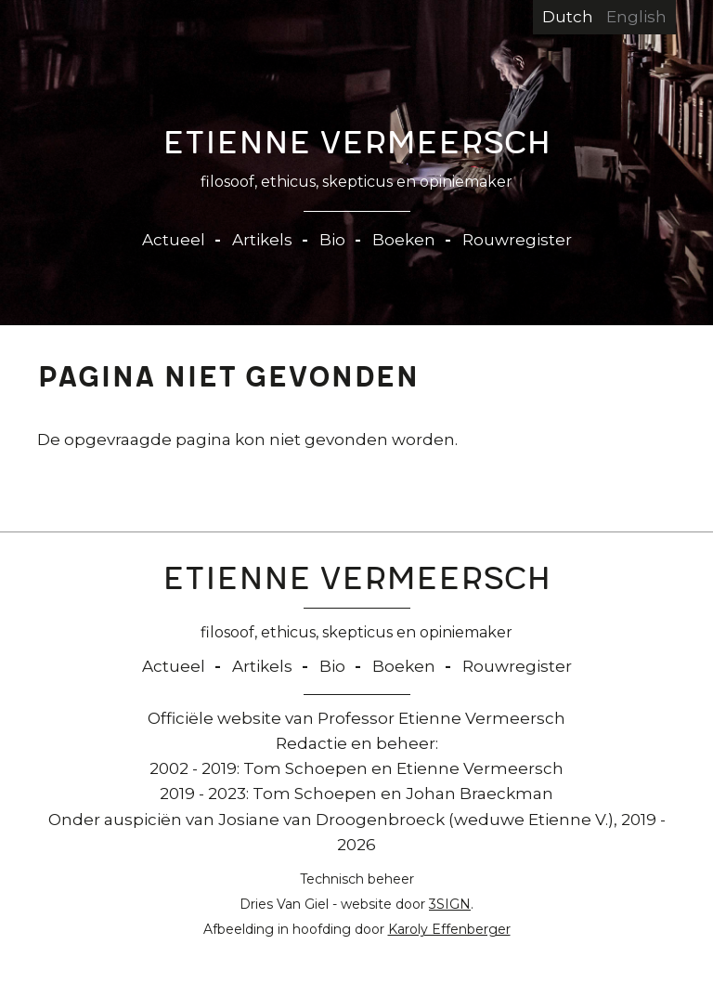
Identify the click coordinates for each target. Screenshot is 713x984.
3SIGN (450, 904)
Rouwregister (517, 239)
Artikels (262, 239)
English (636, 16)
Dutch (567, 16)
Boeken (403, 239)
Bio (332, 239)
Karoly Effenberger (449, 929)
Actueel (173, 239)
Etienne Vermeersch (356, 146)
